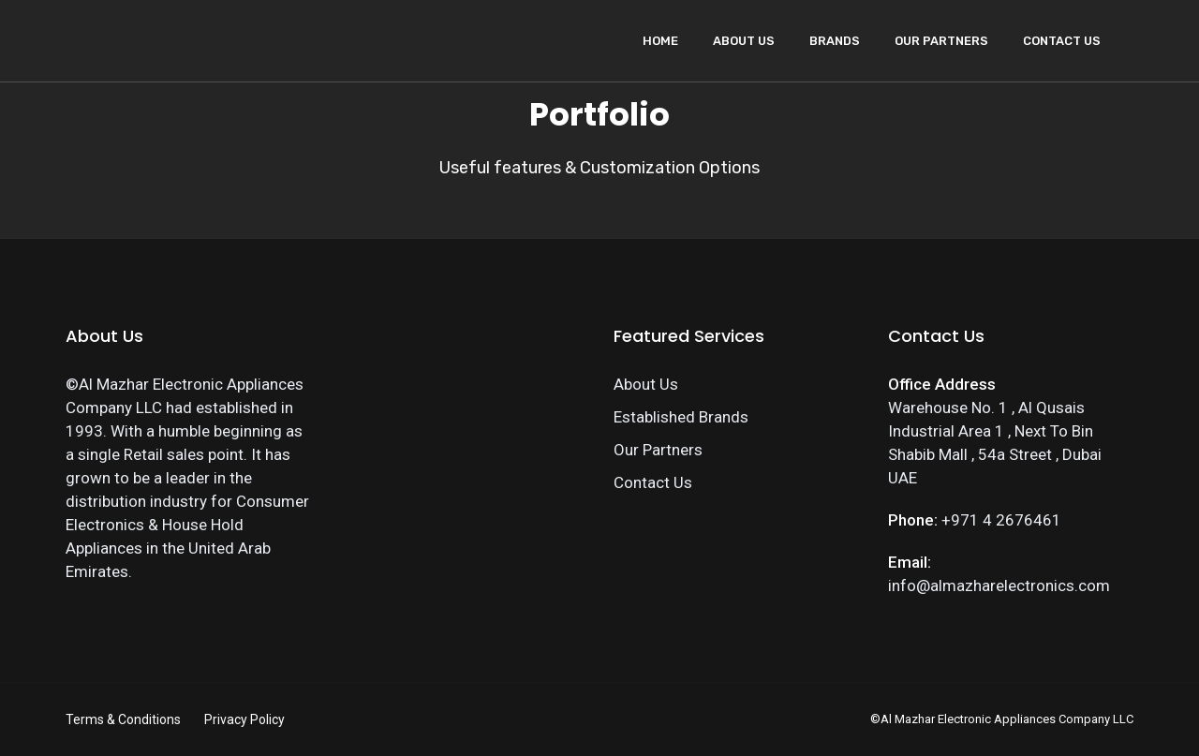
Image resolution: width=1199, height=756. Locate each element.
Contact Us (1062, 41)
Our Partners (941, 41)
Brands (834, 41)
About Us (744, 41)
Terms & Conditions (123, 719)
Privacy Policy (244, 719)
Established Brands (681, 417)
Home (660, 41)
